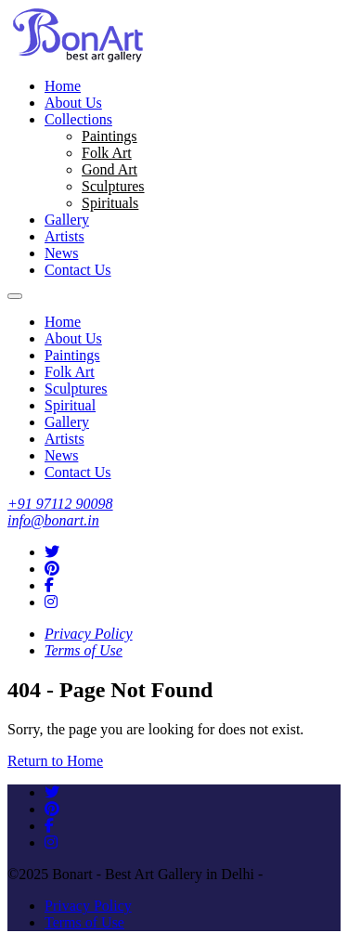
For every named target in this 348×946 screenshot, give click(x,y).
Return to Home (55, 761)
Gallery (67, 219)
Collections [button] (78, 119)
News (61, 253)
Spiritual (70, 405)
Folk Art (107, 153)
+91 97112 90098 (60, 504)
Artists (64, 236)
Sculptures (113, 186)
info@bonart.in (53, 520)
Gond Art (109, 169)
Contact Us (78, 270)
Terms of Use (83, 650)
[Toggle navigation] (14, 296)
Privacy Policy (89, 633)
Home (63, 86)
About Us (73, 102)
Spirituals (110, 203)
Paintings (109, 136)
